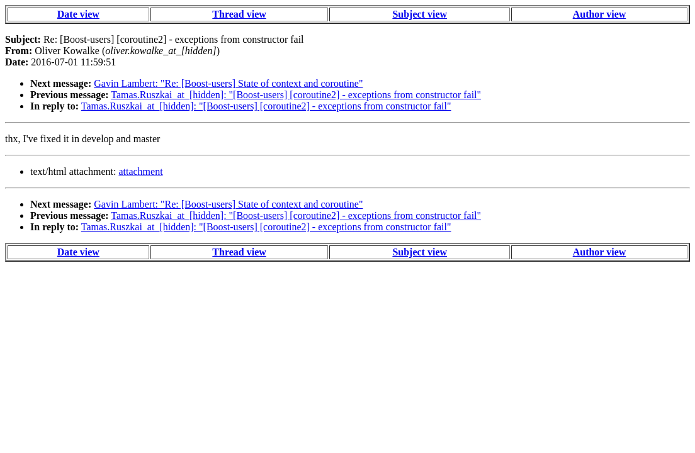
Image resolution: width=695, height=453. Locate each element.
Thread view (239, 14)
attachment (140, 171)
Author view (599, 14)
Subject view (419, 14)
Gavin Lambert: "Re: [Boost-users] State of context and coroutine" (228, 83)
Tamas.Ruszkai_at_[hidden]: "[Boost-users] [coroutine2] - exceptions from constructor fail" (296, 94)
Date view (78, 14)
